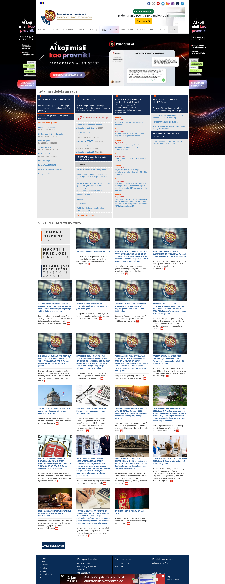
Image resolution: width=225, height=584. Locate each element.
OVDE (92, 159)
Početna (42, 29)
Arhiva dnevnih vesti (53, 545)
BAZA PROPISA (46, 99)
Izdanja (80, 29)
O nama (54, 29)
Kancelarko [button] (127, 29)
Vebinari (43, 571)
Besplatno (67, 29)
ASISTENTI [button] (109, 29)
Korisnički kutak (46, 574)
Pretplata (43, 568)
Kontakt (43, 577)
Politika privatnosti (159, 573)
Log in (173, 29)
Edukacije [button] (93, 29)
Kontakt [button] (161, 29)
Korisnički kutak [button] (145, 29)
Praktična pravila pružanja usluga (165, 579)
